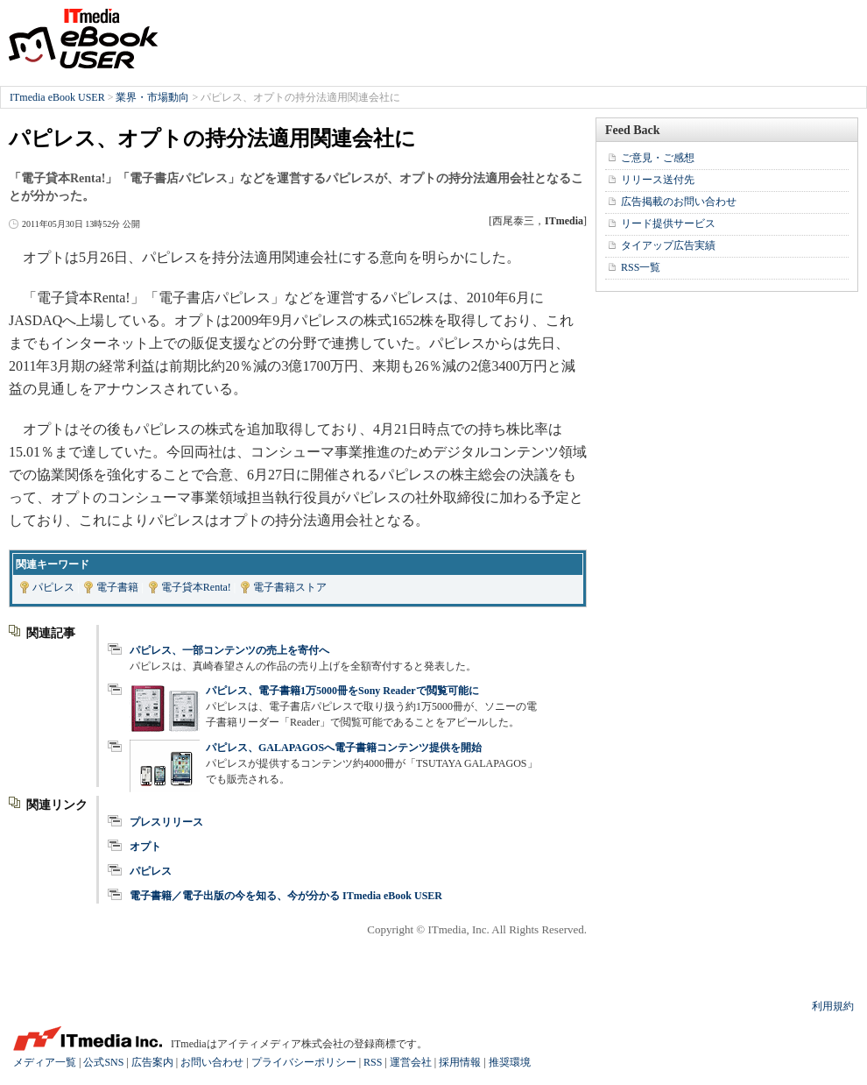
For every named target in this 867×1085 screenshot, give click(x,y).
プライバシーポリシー (303, 1062)
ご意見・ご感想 (657, 158)
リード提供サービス (668, 223)
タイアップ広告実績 (668, 245)
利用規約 (833, 1006)
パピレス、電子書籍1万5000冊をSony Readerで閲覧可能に (342, 690)
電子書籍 (117, 587)
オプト (145, 846)
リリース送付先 (657, 180)
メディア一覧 (44, 1062)
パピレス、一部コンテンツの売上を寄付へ (229, 650)
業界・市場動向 (152, 97)
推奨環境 (510, 1062)
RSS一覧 (640, 267)
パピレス (53, 587)
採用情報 (460, 1062)
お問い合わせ (211, 1062)
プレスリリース (166, 822)
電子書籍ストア (290, 587)
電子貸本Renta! (196, 587)
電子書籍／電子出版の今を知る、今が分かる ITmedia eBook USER (286, 896)
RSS (372, 1062)
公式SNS (103, 1062)
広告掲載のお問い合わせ (679, 201)
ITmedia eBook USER (83, 38)
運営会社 (411, 1062)
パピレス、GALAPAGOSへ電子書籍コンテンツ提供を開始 (344, 747)
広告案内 (152, 1062)
